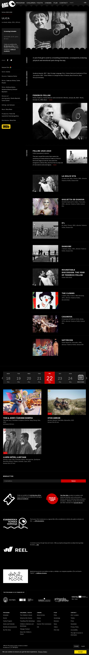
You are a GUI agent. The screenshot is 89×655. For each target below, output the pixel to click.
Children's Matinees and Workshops (26, 625)
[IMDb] (6, 126)
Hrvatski (76, 646)
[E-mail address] (32, 481)
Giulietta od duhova (73, 199)
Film (56, 3)
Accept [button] (80, 652)
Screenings (57, 618)
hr (85, 3)
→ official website (38, 521)
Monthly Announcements (10, 627)
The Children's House (26, 615)
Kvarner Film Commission (44, 624)
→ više (37, 544)
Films (55, 615)
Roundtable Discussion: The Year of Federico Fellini (73, 272)
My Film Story (7, 630)
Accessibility (74, 630)
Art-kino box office (9, 46)
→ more (49, 100)
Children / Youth (35, 3)
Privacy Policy (75, 627)
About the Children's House (25, 633)
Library (39, 621)
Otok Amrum (54, 418)
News (55, 624)
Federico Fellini (42, 95)
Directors (56, 621)
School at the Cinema (26, 618)
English (83, 646)
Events (5, 618)
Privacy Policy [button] (42, 652)
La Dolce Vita (69, 176)
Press (72, 621)
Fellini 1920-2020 (7, 12)
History (39, 618)
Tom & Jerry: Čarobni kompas (18, 418)
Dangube (66, 246)
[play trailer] (56, 31)
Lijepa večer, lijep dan (14, 457)
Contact (64, 3)
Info (38, 627)
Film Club (56, 630)
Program (20, 3)
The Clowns (68, 293)
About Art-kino (41, 615)
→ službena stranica (41, 573)
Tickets (73, 618)
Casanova (67, 316)
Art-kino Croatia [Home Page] (13, 645)
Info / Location (75, 615)
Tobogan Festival (25, 629)
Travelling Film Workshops (27, 621)
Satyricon (67, 340)
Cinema (48, 3)
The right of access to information (77, 634)
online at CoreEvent (22, 499)
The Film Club (64, 495)
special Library (78, 502)
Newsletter (74, 624)
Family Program (7, 621)
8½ (63, 223)
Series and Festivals (9, 624)
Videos (56, 627)
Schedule (5, 615)
